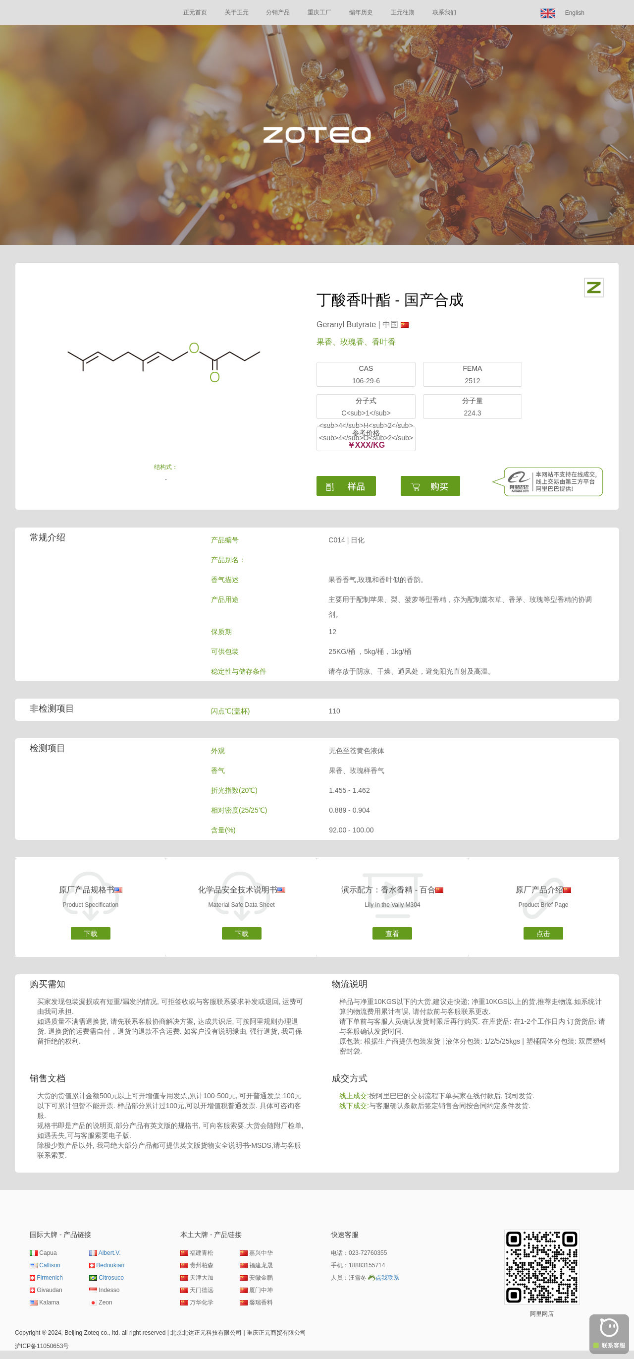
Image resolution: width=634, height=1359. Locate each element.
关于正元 (237, 12)
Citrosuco (111, 1277)
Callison (49, 1265)
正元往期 (403, 12)
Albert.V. (110, 1252)
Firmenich (50, 1277)
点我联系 (387, 1277)
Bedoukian (110, 1265)
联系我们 (444, 12)
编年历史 (361, 12)
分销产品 (278, 12)
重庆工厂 (319, 12)
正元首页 (195, 12)
